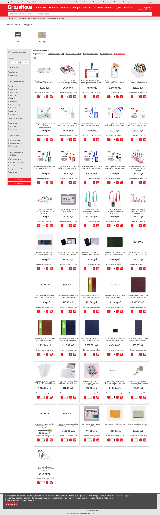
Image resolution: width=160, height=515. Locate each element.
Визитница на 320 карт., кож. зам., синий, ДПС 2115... (68, 339)
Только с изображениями (18, 52)
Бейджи (18, 42)
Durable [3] (13, 101)
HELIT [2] (13, 111)
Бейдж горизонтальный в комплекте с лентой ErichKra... (138, 168)
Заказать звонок (102, 7)
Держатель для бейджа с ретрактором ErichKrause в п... (138, 383)
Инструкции (107, 2)
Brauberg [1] (14, 92)
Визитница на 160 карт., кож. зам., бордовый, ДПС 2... (91, 296)
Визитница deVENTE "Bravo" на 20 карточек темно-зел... (115, 253)
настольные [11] (15, 126)
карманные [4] (14, 123)
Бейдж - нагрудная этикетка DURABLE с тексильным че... (138, 82)
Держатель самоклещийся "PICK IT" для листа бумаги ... (68, 425)
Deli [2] (12, 98)
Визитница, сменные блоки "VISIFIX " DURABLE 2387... (45, 382)
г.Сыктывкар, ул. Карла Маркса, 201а (22, 2)
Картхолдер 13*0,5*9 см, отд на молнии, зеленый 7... (138, 425)
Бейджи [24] (14, 72)
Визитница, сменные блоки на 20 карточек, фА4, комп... (68, 382)
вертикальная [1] (15, 140)
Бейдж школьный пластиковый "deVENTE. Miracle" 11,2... (91, 211)
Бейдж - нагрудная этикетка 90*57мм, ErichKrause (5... (45, 82)
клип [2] (12, 166)
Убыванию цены (106, 54)
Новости (51, 2)
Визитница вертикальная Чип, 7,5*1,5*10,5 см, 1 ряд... (138, 253)
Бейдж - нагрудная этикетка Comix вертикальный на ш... (115, 82)
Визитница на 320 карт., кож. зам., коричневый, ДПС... (45, 339)
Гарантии (96, 2)
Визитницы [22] (15, 75)
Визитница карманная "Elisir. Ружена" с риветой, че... (68, 296)
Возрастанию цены (90, 54)
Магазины (69, 2)
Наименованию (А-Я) (56, 54)
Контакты (117, 2)
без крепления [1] (15, 159)
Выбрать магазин (82, 7)
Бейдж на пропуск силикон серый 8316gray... (68, 210)
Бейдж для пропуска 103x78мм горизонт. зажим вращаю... (44, 211)
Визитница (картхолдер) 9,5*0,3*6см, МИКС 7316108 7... (45, 254)
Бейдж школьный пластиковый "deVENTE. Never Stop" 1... (115, 211)
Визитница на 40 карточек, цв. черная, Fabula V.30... (115, 339)
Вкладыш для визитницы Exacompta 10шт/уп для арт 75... (115, 383)
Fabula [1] (13, 108)
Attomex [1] (13, 89)
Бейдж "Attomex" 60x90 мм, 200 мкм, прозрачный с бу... (68, 82)
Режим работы (128, 2)
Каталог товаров (22, 18)
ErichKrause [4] (15, 105)
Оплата (78, 2)
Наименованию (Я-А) (73, 54)
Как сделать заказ (92, 510)
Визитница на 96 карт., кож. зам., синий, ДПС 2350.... (138, 339)
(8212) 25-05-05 (123, 7)
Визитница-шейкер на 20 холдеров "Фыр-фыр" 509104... (92, 383)
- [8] (11, 86)
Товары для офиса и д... (39, 18)
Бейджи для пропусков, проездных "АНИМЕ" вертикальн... (138, 211)
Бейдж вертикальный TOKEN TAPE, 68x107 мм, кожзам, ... (138, 125)
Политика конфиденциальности (19, 500)
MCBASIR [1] (14, 114)
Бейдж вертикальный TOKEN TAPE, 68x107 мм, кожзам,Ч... (115, 167)
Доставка (87, 2)
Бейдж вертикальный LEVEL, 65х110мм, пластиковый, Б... (68, 125)
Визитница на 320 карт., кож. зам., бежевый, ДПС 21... (115, 296)
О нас (43, 2)
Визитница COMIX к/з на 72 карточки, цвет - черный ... (92, 253)
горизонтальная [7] (16, 143)
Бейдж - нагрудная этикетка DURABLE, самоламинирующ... (45, 125)
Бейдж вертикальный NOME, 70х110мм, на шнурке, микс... (115, 125)
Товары (41, 7)
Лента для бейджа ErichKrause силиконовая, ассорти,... (45, 469)
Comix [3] (13, 95)
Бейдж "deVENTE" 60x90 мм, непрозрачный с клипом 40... (91, 82)
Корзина (148, 7)
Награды (60, 2)
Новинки (53, 7)
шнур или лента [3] (16, 169)
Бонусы (65, 7)
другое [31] (13, 129)
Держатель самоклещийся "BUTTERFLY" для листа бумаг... (44, 426)
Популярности (119, 54)
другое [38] (13, 146)
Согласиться (11, 504)
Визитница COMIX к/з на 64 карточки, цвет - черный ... (68, 253)
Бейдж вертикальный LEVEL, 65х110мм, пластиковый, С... (91, 125)
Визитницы (42, 42)
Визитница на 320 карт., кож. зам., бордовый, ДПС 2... (138, 296)
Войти (150, 2)
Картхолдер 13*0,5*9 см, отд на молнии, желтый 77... (115, 425)
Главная (11, 18)
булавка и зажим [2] (16, 162)
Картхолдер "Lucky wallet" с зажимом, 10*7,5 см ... (91, 425)
